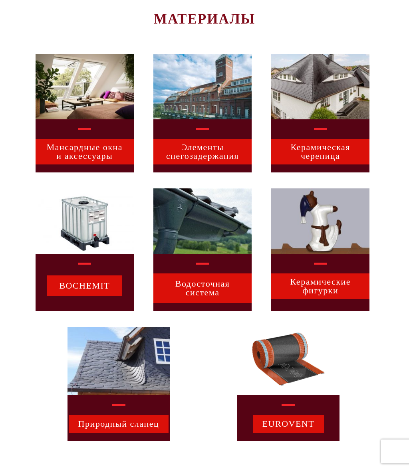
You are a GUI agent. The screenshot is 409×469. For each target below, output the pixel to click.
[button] (85, 151)
